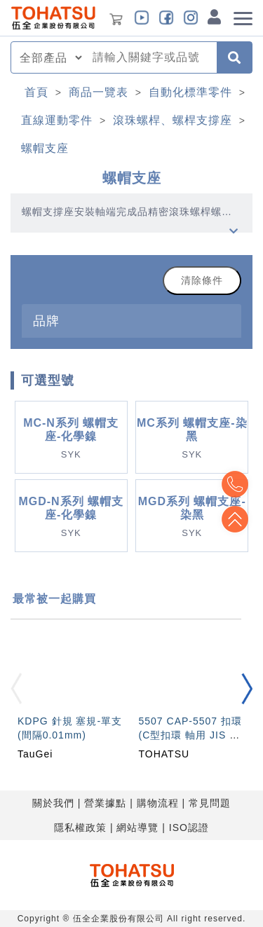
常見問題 (210, 803)
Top (235, 519)
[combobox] (150, 57)
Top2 (235, 484)
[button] (246, 689)
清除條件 (202, 280)
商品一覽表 (98, 92)
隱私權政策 (80, 827)
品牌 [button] (46, 320)
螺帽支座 (45, 148)
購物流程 (158, 803)
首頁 (36, 92)
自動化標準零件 (190, 92)
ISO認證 (189, 827)
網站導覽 (137, 827)
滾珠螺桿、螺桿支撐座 (172, 120)
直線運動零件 (57, 120)
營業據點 (105, 803)
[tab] (131, 320)
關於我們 (53, 803)
